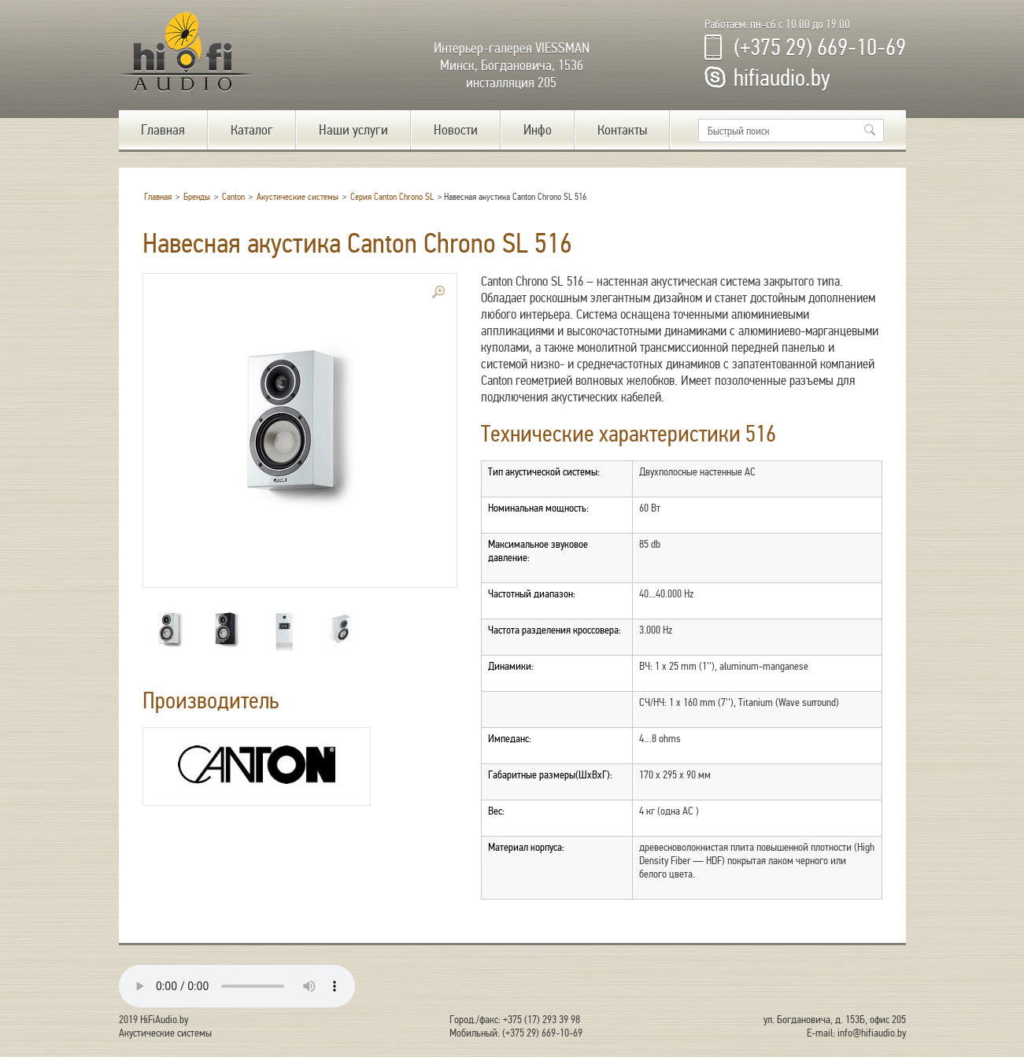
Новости (456, 130)
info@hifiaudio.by (871, 1033)
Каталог (252, 130)
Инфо (537, 130)
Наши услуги (353, 130)
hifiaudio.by (782, 78)
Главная (163, 130)
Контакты (622, 130)
